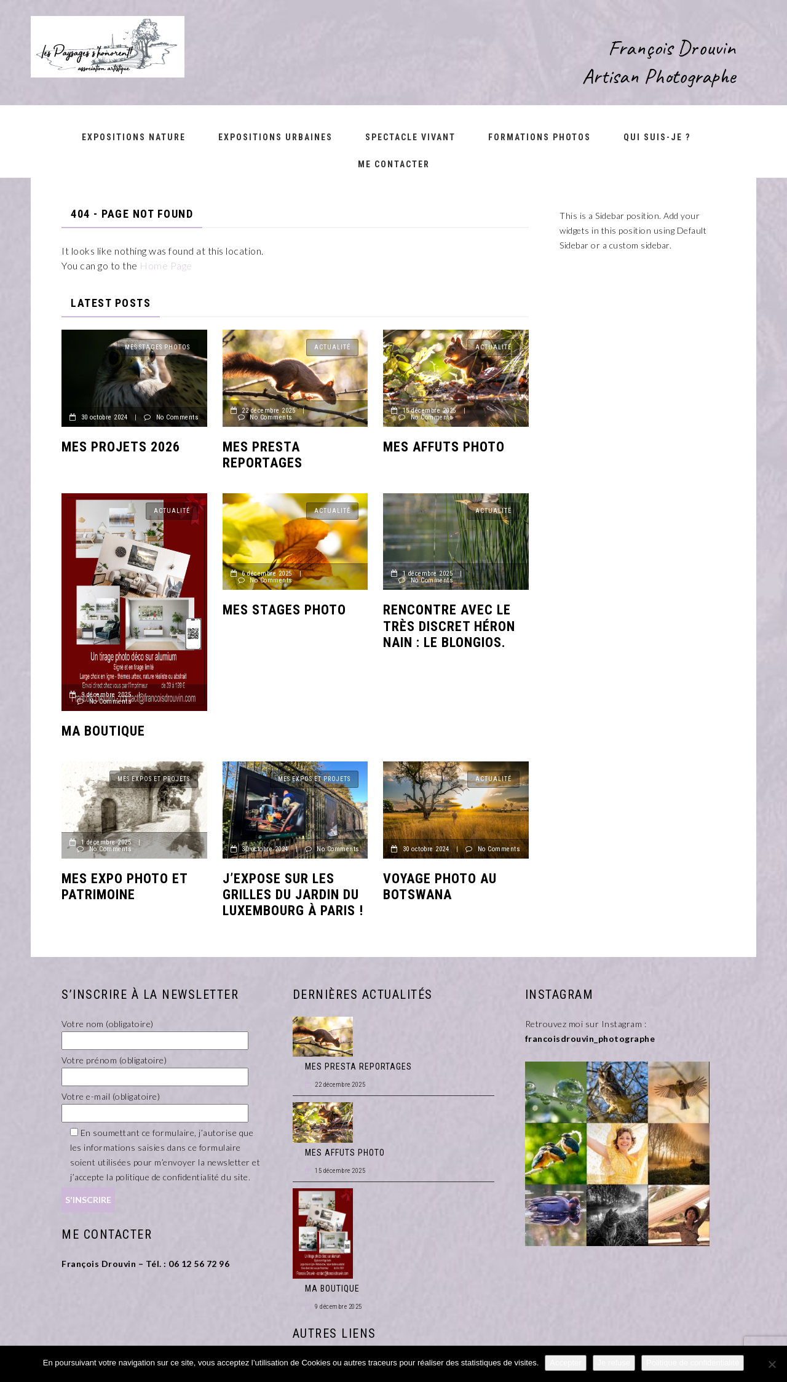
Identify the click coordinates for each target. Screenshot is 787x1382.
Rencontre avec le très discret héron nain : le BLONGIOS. (449, 626)
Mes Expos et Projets (153, 779)
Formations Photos (539, 137)
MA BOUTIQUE (103, 731)
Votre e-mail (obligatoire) (154, 1104)
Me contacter (394, 164)
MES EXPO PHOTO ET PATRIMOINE (124, 886)
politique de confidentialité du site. (183, 1177)
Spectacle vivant (410, 137)
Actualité (332, 347)
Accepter (565, 1362)
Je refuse (614, 1362)
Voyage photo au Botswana (440, 886)
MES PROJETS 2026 (120, 447)
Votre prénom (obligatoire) (154, 1068)
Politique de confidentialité (692, 1362)
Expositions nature (134, 137)
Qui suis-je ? (656, 137)
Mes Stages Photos (157, 347)
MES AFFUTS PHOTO (444, 447)
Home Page (166, 265)
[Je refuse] (771, 1364)
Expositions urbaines (275, 137)
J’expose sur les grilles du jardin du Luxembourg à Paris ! (293, 895)
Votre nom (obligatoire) (154, 1032)
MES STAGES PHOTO (284, 610)
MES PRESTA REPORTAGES (263, 455)
